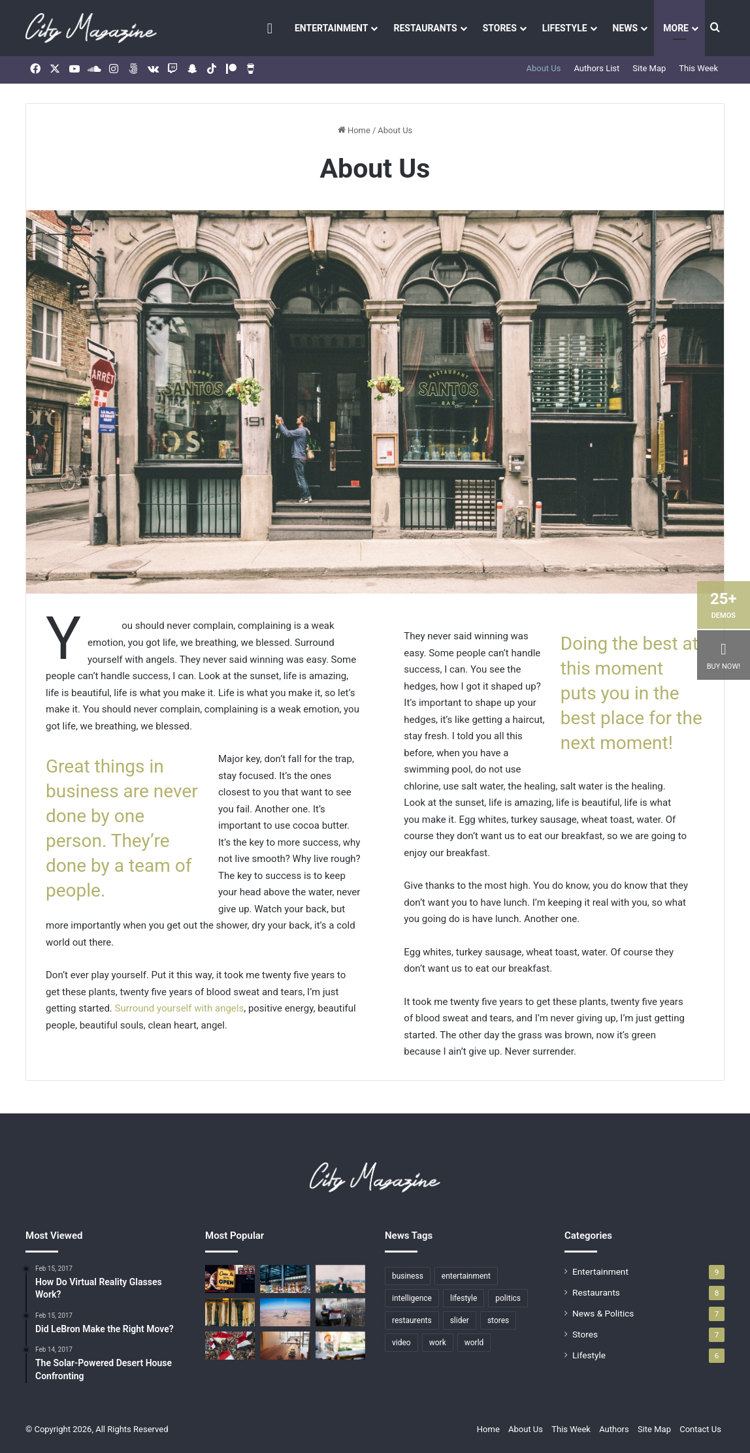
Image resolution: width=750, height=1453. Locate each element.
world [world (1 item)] (474, 1342)
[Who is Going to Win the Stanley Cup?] (285, 1312)
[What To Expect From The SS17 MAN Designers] (340, 1279)
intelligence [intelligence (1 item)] (412, 1298)
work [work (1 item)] (437, 1342)
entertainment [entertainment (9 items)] (466, 1276)
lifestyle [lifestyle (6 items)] (463, 1298)
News (625, 28)
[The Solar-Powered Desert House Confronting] (230, 1279)
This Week (698, 68)
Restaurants (425, 28)
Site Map (649, 68)
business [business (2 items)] (407, 1276)
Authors (614, 1429)
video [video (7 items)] (401, 1342)
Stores (500, 28)
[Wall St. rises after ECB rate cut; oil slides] (340, 1312)
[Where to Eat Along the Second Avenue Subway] (285, 1346)
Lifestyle (564, 28)
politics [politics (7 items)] (508, 1298)
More (676, 28)
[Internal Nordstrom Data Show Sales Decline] (230, 1346)
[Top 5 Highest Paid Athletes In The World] (340, 1346)
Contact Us (700, 1429)
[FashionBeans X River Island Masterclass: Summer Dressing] (230, 1312)
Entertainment (331, 28)
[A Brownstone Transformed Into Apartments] (285, 1279)
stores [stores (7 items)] (498, 1320)
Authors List (596, 68)
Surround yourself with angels (179, 1008)
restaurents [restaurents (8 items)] (412, 1320)
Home (354, 130)
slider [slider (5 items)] (459, 1320)
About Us (543, 68)
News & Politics (603, 1313)
